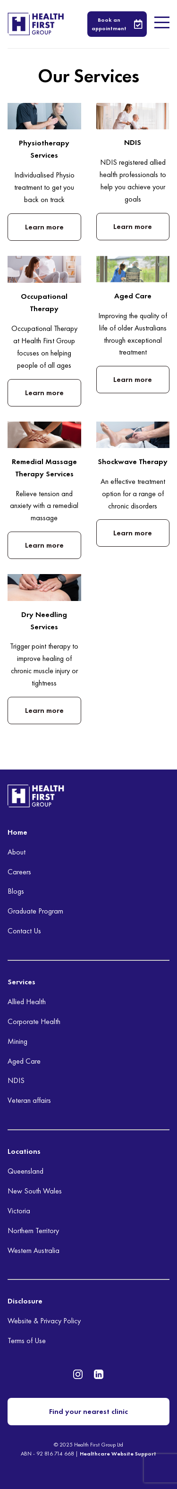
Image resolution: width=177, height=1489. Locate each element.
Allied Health (27, 1002)
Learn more (44, 227)
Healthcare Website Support (118, 1453)
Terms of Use (27, 1340)
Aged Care (24, 1061)
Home (17, 832)
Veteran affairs (29, 1100)
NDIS (16, 1080)
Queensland (25, 1171)
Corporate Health (34, 1021)
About (16, 852)
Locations (24, 1151)
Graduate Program (35, 911)
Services (21, 982)
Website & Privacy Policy (44, 1321)
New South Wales (35, 1191)
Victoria (19, 1211)
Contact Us (24, 931)
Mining (17, 1041)
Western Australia (33, 1250)
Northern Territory (33, 1230)
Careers (19, 872)
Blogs (16, 891)
